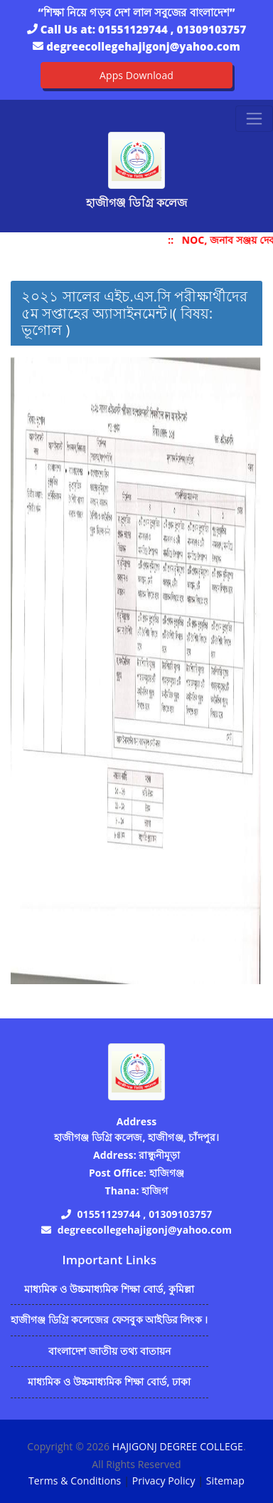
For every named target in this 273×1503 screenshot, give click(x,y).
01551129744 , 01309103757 (172, 29)
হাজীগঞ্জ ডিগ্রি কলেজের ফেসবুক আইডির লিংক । (109, 1319)
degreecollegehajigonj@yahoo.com (143, 46)
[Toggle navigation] (254, 118)
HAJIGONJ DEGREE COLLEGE (177, 1446)
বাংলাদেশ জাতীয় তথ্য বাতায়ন (109, 1351)
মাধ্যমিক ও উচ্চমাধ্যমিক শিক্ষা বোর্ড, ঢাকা (109, 1381)
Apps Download (136, 75)
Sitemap (225, 1480)
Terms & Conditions (74, 1480)
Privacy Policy (164, 1480)
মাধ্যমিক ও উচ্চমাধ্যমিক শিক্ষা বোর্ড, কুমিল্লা (109, 1289)
